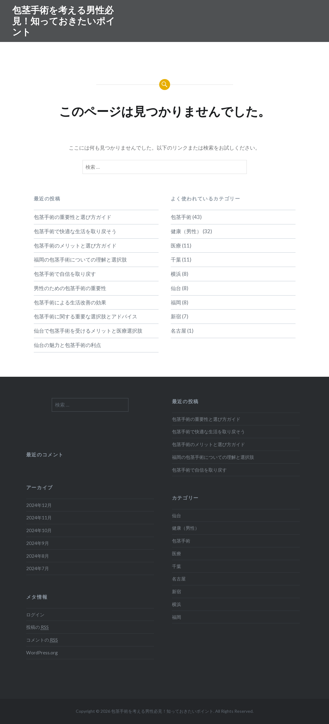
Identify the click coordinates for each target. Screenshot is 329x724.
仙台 (176, 288)
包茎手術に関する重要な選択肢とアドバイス (85, 316)
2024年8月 (37, 556)
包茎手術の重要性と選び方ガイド (72, 217)
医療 (176, 245)
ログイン (35, 614)
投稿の (37, 627)
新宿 (176, 316)
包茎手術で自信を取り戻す (65, 274)
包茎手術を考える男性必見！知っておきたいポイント (63, 21)
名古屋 (178, 330)
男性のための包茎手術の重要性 (70, 288)
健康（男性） (186, 231)
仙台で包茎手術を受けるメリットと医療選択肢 (88, 330)
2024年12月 (39, 505)
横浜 (176, 274)
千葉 (176, 259)
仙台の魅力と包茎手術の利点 (67, 345)
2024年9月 (37, 543)
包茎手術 (181, 217)
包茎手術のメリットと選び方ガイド (75, 245)
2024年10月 (39, 530)
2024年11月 (39, 517)
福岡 (176, 302)
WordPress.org (42, 652)
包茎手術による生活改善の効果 (70, 302)
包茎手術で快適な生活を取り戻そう (75, 231)
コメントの (42, 640)
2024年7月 (37, 568)
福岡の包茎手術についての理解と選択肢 (80, 259)
